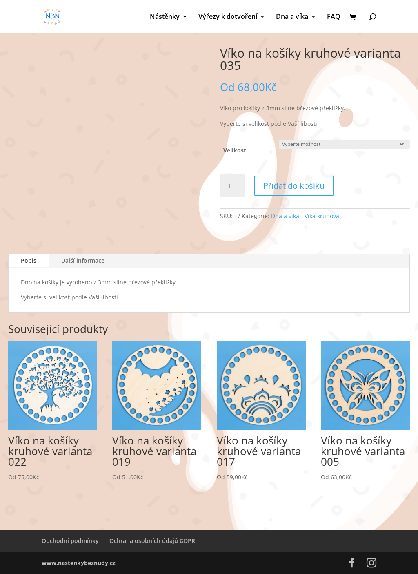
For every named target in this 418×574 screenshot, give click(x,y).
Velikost (234, 150)
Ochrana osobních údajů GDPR (152, 541)
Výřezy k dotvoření (227, 17)
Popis (28, 260)
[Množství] (232, 185)
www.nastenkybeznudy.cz (79, 563)
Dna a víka (292, 17)
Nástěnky (165, 17)
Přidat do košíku (294, 185)
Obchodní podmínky (70, 541)
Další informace (82, 260)
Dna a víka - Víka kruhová (305, 216)
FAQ (333, 17)
